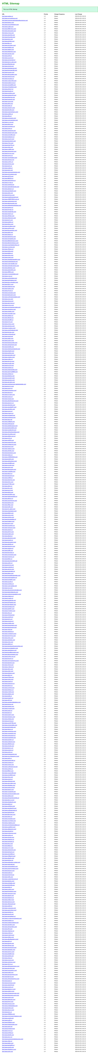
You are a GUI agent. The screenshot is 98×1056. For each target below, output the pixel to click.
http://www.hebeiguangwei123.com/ (11, 348)
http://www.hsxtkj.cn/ (7, 872)
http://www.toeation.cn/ (8, 920)
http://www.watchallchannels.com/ (10, 186)
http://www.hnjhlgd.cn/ (7, 1032)
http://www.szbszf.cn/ (7, 529)
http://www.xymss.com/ (8, 32)
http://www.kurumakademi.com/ (10, 648)
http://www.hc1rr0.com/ (8, 365)
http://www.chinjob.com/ (8, 837)
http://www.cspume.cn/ (8, 621)
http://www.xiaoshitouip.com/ (9, 650)
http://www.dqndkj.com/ (8, 1034)
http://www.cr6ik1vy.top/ (8, 899)
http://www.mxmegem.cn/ (8, 126)
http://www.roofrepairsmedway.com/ (11, 296)
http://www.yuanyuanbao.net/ (9, 585)
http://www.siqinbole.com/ (8, 639)
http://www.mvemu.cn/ (7, 987)
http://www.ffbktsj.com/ (7, 770)
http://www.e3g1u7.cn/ (7, 89)
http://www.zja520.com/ (8, 440)
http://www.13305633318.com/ (9, 457)
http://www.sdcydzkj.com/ (8, 382)
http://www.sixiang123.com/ (9, 442)
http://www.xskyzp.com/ (8, 569)
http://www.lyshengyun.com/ (9, 833)
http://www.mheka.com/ (8, 718)
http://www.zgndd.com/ (8, 1018)
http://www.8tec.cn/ (7, 43)
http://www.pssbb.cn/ (7, 168)
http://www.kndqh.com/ (8, 533)
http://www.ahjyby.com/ (8, 531)
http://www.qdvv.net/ (7, 419)
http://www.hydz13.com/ (8, 935)
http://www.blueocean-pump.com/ (10, 995)
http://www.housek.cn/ (7, 91)
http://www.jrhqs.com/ (7, 777)
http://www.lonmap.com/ (8, 332)
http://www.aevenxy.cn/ (8, 402)
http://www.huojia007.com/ (8, 579)
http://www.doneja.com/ (8, 943)
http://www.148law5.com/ (8, 421)
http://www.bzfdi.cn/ (7, 696)
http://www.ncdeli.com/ (7, 26)
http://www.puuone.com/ (8, 72)
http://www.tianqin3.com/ (8, 662)
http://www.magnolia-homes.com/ (10, 265)
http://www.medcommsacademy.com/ (11, 594)
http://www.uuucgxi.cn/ (7, 57)
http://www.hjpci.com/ (7, 843)
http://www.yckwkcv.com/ (8, 357)
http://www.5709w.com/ (8, 677)
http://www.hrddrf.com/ (7, 972)
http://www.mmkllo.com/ (8, 623)
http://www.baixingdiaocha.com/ (10, 592)
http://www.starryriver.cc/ (8, 303)
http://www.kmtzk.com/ (7, 1007)
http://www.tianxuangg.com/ (9, 469)
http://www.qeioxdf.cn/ (7, 831)
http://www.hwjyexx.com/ (8, 195)
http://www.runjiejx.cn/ (7, 161)
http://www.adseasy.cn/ (8, 188)
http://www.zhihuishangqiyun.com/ (10, 978)
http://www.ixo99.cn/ (7, 1020)
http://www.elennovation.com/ (9, 74)
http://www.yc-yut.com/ (8, 122)
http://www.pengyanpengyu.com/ (10, 660)
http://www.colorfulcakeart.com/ (10, 330)
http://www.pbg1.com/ (7, 669)
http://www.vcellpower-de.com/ (10, 766)
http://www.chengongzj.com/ (9, 151)
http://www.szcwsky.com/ (8, 378)
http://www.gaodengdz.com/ (9, 211)
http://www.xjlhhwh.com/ (8, 215)
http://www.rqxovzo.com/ (8, 1003)
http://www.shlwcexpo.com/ (9, 217)
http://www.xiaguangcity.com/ (9, 344)
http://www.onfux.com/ (7, 637)
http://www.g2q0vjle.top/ (8, 184)
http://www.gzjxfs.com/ (7, 679)
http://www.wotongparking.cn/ (9, 577)
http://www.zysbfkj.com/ (8, 149)
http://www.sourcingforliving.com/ (10, 24)
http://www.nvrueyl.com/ (8, 138)
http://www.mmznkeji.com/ (8, 818)
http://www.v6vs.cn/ (7, 612)
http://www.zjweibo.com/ (8, 311)
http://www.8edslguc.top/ (8, 375)
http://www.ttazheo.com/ (8, 881)
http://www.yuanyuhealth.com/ (9, 263)
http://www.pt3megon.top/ (8, 781)
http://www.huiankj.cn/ (7, 698)
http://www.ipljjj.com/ (7, 928)
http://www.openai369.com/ (9, 84)
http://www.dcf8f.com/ (7, 550)
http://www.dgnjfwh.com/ (8, 41)
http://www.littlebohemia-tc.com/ (10, 240)
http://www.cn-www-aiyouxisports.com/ (12, 918)
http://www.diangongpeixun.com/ (10, 242)
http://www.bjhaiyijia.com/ (8, 97)
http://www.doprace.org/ (8, 159)
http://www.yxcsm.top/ (7, 101)
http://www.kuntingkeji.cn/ (8, 571)
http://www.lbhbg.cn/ (7, 558)
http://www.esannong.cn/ (8, 683)
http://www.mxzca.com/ (8, 960)
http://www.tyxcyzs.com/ (8, 153)
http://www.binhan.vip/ (7, 860)
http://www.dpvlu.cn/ (7, 816)
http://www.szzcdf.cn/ (7, 581)
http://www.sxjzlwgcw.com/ (9, 417)
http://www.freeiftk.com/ (8, 346)
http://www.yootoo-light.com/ (9, 80)
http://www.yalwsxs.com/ (8, 448)
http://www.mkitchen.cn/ (8, 839)
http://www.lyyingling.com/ (8, 610)
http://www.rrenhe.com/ (8, 764)
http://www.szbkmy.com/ (8, 991)
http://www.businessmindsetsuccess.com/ (12, 1039)
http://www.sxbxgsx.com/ (8, 326)
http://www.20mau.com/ (8, 945)
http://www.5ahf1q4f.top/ (8, 812)
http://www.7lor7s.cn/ (7, 964)
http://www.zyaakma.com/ (8, 822)
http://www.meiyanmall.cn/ (8, 59)
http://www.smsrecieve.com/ (9, 554)
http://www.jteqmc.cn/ (7, 729)
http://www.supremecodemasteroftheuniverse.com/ (15, 20)
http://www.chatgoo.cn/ (8, 596)
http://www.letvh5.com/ (8, 502)
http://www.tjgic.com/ (7, 488)
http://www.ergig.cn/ (7, 128)
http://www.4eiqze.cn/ (7, 234)
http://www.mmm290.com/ (8, 134)
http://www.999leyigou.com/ (9, 28)
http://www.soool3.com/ (8, 1047)
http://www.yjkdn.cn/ (7, 1041)
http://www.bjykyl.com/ (7, 1001)
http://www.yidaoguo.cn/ (8, 930)
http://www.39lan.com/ (7, 504)
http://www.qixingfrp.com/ (8, 924)
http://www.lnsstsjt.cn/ (7, 540)
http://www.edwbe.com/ (8, 694)
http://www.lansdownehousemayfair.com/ (12, 646)
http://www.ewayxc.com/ (8, 951)
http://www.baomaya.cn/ (8, 475)
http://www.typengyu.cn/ (8, 556)
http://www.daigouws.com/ (8, 999)
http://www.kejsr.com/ (7, 39)
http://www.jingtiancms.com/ (9, 444)
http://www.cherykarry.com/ (9, 45)
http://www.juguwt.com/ (8, 398)
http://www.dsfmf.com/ (7, 492)
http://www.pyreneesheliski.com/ (10, 274)
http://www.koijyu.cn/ (7, 619)
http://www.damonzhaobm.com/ (10, 654)
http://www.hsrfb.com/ (7, 506)
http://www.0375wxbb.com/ (9, 602)
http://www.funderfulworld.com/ (10, 261)
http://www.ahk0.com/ (7, 232)
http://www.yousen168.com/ (9, 772)
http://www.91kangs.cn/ (8, 897)
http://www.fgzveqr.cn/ (7, 658)
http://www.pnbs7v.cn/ (7, 213)
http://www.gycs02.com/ (8, 363)
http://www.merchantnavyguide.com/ (11, 307)
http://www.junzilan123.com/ (9, 430)
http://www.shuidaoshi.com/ (9, 802)
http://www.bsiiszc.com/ (8, 22)
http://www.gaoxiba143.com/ (9, 808)
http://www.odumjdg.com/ (8, 35)
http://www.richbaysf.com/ (8, 741)
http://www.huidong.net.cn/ (9, 82)
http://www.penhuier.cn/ (8, 841)
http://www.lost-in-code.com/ (9, 62)
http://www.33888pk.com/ (8, 1014)
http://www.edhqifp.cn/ (7, 544)
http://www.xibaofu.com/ (8, 858)
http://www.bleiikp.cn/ (7, 253)
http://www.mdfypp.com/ (8, 228)
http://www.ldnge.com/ (7, 224)
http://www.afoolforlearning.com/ (10, 400)
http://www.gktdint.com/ (8, 49)
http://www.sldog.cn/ (7, 486)
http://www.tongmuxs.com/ (8, 982)
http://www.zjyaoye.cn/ (7, 413)
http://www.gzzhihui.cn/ (8, 583)
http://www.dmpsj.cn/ (7, 685)
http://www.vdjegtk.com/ (8, 450)
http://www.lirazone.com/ (8, 870)
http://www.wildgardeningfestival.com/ (11, 205)
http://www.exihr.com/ (7, 1051)
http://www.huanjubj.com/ (8, 99)
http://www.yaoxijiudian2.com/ (9, 157)
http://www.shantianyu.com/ (9, 1049)
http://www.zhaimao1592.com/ (9, 369)
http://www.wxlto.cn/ (7, 105)
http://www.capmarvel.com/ (9, 130)
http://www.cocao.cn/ (7, 396)
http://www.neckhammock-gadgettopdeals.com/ (14, 384)
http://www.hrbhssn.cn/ (8, 689)
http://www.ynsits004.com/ (8, 471)
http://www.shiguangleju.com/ (9, 926)
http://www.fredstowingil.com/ (9, 754)
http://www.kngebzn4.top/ (8, 1028)
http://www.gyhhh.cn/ (7, 933)
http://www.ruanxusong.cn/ (9, 735)
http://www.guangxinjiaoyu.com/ (10, 111)
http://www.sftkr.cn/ (7, 116)
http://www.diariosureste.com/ (9, 203)
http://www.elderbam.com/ (8, 267)
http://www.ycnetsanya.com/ (9, 633)
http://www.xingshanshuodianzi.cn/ (11, 824)
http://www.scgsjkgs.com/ (8, 93)
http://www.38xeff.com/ (8, 317)
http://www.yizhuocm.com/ (8, 527)
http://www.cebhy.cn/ (7, 563)
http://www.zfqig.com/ (7, 103)
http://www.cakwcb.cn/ (7, 548)
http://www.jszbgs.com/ (8, 288)
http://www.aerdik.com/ (8, 955)
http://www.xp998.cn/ (7, 477)
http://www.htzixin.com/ (8, 789)
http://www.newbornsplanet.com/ (10, 922)
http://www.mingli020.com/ (8, 775)
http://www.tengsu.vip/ (7, 704)
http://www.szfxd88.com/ (8, 463)
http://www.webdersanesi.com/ (10, 425)
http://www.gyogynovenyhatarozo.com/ (12, 1016)
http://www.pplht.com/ (7, 876)
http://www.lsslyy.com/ (7, 523)
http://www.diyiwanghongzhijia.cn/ (10, 797)
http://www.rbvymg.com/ (8, 361)
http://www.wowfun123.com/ (9, 95)
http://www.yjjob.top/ (7, 629)
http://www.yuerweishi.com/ (9, 733)
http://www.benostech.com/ (9, 141)
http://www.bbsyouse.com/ (8, 814)
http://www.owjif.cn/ (7, 55)
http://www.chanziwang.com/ (9, 511)
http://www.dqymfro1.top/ (8, 968)
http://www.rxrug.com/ (7, 299)
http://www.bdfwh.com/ (8, 513)
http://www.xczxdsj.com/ (8, 465)
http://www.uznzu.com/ (8, 515)
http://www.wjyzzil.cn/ (7, 290)
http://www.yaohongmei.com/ (9, 201)
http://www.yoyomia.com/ (8, 247)
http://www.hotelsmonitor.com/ (9, 1024)
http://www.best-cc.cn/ (7, 748)
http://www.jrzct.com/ (7, 587)
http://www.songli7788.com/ (9, 723)
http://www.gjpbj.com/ (7, 193)
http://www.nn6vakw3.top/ (8, 415)
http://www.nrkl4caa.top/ (8, 423)
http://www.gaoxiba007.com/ (9, 407)
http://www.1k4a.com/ (7, 147)
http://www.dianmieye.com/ (9, 538)
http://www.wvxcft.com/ (8, 914)
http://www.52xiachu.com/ (8, 716)
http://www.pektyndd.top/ (8, 864)
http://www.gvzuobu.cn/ (8, 78)
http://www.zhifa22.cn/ (7, 315)
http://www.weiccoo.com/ (8, 901)
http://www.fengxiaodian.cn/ (9, 519)
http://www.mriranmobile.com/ (9, 725)
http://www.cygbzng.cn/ (8, 666)
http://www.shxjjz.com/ (7, 255)
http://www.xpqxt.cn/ (7, 710)
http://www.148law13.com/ (8, 856)
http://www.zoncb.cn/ (7, 779)
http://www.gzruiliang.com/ (8, 226)
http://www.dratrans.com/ (8, 673)
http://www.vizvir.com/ (7, 467)
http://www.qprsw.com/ (7, 301)
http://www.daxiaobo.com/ (8, 949)
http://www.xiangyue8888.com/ (10, 371)
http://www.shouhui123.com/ (9, 947)
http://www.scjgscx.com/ (8, 323)
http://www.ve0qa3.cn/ (7, 373)
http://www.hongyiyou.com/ (9, 635)
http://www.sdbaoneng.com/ (9, 829)
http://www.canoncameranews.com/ (11, 172)
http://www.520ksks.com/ (8, 1022)
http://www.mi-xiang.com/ (8, 394)
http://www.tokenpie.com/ (8, 479)
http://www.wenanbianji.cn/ (9, 916)
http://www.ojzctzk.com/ (8, 745)
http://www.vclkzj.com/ (7, 671)
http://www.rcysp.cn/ (7, 276)
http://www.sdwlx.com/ (7, 338)
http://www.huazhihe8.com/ (9, 737)
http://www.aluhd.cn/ (7, 804)
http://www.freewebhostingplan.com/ (11, 575)
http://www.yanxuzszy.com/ (9, 893)
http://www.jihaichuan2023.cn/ (9, 496)
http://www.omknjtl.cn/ (7, 617)
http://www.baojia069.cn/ (8, 1045)
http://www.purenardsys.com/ (9, 970)
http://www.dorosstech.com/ (9, 542)
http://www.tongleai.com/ (8, 606)
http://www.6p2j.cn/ (7, 712)
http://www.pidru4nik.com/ (8, 405)
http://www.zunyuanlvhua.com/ (10, 18)
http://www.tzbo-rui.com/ (8, 800)
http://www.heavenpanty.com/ (9, 625)
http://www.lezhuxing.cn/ (8, 851)
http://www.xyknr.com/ (7, 642)
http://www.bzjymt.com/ (8, 565)
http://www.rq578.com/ (7, 176)
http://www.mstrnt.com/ (8, 997)
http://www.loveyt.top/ (7, 490)
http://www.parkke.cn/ (7, 16)
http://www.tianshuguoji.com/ (9, 627)
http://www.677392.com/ (8, 484)
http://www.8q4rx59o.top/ (8, 885)
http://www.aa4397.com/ (8, 608)
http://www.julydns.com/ (8, 517)
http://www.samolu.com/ (8, 53)
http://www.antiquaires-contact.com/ (11, 862)
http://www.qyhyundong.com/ (9, 174)
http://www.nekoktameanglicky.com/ (11, 259)
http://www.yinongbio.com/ (8, 313)
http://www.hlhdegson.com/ (9, 51)
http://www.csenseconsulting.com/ (10, 793)
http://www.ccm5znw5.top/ (8, 334)
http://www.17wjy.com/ (7, 143)
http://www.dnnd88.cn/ (7, 319)
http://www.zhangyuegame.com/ (10, 868)
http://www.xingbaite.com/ (8, 883)
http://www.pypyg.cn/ (7, 1030)
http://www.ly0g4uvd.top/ (8, 615)
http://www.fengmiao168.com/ (9, 70)
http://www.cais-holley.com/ (9, 783)
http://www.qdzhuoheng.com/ (9, 461)
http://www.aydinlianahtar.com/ (10, 1005)
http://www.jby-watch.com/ (8, 508)
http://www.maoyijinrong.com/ (9, 500)
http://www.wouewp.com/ (8, 380)
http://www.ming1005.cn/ (8, 854)
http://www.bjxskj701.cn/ (8, 145)
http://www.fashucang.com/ (9, 294)
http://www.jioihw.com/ (7, 251)
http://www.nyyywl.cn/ (7, 182)
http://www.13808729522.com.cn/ (10, 199)
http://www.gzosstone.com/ (9, 309)
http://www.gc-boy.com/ (8, 305)
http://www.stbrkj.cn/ (7, 675)
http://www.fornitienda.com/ (9, 600)
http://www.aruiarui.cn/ (7, 750)
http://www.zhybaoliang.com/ (9, 87)
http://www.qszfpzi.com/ (8, 353)
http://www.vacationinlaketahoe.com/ (11, 702)
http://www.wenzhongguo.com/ (10, 974)
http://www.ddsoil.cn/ (7, 536)
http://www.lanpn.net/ (7, 170)
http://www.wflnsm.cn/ (7, 498)
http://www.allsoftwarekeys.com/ (10, 939)
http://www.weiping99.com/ (9, 269)
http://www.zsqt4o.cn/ (7, 768)
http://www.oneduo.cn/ (7, 367)
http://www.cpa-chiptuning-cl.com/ (10, 756)
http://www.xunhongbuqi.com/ (9, 278)
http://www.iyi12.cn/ (7, 438)
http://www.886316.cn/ (7, 178)
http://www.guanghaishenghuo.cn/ (10, 244)
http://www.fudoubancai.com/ (9, 68)
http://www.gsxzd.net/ (7, 336)
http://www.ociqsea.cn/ (7, 762)
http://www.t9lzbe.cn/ (7, 845)
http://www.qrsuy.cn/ (7, 1036)
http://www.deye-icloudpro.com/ (10, 282)
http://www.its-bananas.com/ (9, 390)
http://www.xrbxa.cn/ (7, 958)
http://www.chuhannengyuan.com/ (10, 993)
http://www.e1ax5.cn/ (7, 681)
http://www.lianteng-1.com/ (9, 989)
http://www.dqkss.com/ (7, 573)
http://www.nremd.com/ (8, 66)
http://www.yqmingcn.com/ (8, 962)
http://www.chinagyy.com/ (8, 107)
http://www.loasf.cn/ (7, 980)
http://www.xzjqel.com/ (7, 257)
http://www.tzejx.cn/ (7, 1012)
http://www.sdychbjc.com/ (8, 409)
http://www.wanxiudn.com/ (8, 355)
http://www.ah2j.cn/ (7, 941)
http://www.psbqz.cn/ (7, 454)
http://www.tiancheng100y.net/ (9, 560)
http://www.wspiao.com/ (8, 706)
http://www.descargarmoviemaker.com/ (12, 590)
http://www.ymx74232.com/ (9, 820)
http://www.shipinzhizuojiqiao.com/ (10, 432)
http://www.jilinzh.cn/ (7, 473)
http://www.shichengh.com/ (9, 849)
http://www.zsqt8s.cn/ (7, 114)
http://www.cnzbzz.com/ (8, 889)
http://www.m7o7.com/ (7, 847)
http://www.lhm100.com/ (8, 109)
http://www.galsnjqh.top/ (8, 985)
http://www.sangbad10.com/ (9, 190)
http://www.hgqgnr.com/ (8, 163)
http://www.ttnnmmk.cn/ (8, 552)
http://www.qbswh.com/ (8, 895)
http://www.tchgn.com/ (7, 481)
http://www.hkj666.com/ (8, 47)
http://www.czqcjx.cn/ (7, 155)
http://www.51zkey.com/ (8, 714)
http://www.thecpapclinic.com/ (9, 230)
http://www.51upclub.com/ (8, 37)
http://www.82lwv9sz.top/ (8, 64)
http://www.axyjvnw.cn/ (8, 721)
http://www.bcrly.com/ (7, 220)
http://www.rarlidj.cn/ (7, 906)
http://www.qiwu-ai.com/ (8, 1009)
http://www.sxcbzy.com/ (8, 340)
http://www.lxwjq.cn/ (7, 166)
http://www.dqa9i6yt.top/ (8, 953)
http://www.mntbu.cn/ (7, 359)
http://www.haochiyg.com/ (8, 546)
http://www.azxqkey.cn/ (8, 739)
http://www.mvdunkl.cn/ (8, 567)
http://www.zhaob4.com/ (8, 351)
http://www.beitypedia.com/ (9, 727)
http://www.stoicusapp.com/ (9, 30)
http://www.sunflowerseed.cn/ (9, 810)
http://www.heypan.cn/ (7, 209)
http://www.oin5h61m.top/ (8, 806)
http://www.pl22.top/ (7, 700)
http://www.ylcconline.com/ (9, 434)
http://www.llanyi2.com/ (8, 976)
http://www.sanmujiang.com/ (9, 910)
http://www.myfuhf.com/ (8, 691)
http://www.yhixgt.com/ (7, 664)
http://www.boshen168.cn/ (8, 760)
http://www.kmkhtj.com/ (8, 459)
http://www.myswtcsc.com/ (8, 328)
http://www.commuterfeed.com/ (10, 120)
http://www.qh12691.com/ (8, 494)
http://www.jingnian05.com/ (9, 238)
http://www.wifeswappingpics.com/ (10, 966)
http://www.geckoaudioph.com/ (10, 866)
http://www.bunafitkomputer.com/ (10, 652)
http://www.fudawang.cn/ (8, 136)
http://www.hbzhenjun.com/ (9, 236)
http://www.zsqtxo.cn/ (7, 835)
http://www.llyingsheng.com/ (9, 891)
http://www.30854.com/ (8, 272)
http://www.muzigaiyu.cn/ (8, 525)
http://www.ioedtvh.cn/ (7, 222)
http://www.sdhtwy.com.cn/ (9, 436)
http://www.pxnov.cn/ (7, 411)
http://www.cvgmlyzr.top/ (8, 687)
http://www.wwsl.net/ (7, 1026)
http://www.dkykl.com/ (7, 124)
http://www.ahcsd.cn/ (7, 392)
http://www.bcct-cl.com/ (8, 386)
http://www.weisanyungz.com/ (9, 132)
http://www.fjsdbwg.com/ (8, 521)
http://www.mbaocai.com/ (8, 286)
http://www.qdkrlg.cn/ (7, 644)
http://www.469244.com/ (8, 743)
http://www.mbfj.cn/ (7, 758)
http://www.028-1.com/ (7, 284)
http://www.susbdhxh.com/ (8, 827)
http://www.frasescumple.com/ (9, 342)
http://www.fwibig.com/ (7, 1043)
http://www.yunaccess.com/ (9, 908)
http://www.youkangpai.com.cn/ (10, 879)
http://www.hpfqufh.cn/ (7, 912)
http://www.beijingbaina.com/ (9, 280)
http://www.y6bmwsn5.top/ (8, 903)
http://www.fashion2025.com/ (9, 427)
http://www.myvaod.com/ (8, 708)
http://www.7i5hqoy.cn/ (7, 249)
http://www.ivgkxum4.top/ (8, 787)
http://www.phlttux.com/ (8, 937)
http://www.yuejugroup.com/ (9, 731)
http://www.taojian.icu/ (7, 207)
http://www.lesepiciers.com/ (9, 452)
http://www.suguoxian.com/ (9, 292)
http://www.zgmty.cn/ (7, 752)
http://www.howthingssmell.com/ (10, 197)
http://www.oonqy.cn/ (7, 388)
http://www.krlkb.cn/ (7, 887)
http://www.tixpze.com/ (7, 446)
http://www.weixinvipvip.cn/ (9, 180)
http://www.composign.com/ (9, 118)
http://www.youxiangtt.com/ (9, 791)
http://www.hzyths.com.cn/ (8, 656)
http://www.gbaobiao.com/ (8, 785)
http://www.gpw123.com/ (8, 76)
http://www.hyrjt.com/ (7, 321)
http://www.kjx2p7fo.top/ (8, 874)
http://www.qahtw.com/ (7, 795)
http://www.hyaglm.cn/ (7, 598)
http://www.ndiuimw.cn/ (8, 631)
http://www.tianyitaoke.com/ (9, 604)
